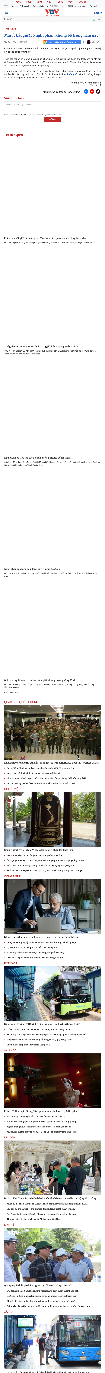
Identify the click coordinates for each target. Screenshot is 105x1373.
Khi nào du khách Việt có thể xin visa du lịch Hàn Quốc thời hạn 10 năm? (41, 1209)
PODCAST (10, 963)
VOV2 (28, 2)
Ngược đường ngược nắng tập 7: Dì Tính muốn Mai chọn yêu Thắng (39, 1127)
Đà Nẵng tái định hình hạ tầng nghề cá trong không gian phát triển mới (41, 1296)
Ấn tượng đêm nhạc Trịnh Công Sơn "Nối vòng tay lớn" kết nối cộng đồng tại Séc (45, 860)
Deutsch (25, 6)
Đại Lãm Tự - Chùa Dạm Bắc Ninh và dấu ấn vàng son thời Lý (36, 1116)
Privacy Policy (41, 115)
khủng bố (72, 74)
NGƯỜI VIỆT (12, 789)
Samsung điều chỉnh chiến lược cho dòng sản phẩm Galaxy (35, 952)
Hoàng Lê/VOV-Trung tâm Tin (86, 83)
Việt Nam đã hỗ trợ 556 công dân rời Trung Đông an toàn (34, 855)
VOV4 (49, 2)
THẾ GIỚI (10, 28)
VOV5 (60, 2)
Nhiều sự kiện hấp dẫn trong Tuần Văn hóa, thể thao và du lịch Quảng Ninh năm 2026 (48, 1204)
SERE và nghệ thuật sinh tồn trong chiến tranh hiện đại (33, 773)
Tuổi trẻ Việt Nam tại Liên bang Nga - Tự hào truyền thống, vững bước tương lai (45, 870)
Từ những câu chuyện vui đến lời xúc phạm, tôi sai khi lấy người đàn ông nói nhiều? (46, 1034)
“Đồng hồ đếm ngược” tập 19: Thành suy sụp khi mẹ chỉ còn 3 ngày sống (42, 1121)
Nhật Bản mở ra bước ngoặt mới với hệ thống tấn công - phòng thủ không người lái (47, 778)
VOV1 (18, 2)
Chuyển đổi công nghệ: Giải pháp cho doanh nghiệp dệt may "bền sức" (41, 1301)
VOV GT (82, 2)
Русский (93, 6)
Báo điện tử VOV (11, 692)
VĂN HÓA (10, 1050)
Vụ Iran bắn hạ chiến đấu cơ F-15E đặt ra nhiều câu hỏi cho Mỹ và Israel (41, 783)
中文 (6, 6)
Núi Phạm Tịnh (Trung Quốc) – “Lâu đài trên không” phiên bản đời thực (41, 1214)
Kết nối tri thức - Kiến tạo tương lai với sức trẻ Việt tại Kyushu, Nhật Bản (41, 865)
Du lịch (9, 1137)
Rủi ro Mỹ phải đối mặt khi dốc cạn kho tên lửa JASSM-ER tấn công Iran (41, 768)
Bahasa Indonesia (40, 6)
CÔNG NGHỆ (12, 876)
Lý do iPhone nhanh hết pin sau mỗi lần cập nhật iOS (32, 947)
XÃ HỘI (8, 1311)
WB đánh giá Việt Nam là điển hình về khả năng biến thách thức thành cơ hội (43, 1291)
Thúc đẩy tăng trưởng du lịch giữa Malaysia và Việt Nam (34, 1219)
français (15, 6)
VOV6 (70, 2)
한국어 (71, 6)
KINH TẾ (9, 1224)
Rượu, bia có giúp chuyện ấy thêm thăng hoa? (29, 1045)
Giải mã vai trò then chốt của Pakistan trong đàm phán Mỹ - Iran (38, 1029)
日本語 (55, 6)
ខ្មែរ (63, 6)
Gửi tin (52, 119)
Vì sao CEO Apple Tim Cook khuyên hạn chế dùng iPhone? (35, 957)
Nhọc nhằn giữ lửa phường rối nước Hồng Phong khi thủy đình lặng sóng (42, 1132)
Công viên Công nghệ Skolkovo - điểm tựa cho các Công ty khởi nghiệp (41, 942)
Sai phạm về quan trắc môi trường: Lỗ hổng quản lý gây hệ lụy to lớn (39, 1039)
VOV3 (39, 2)
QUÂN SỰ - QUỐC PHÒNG (21, 702)
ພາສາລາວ (82, 6)
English (98, 13)
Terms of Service (54, 115)
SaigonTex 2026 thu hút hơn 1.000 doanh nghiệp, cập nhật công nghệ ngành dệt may (48, 1306)
